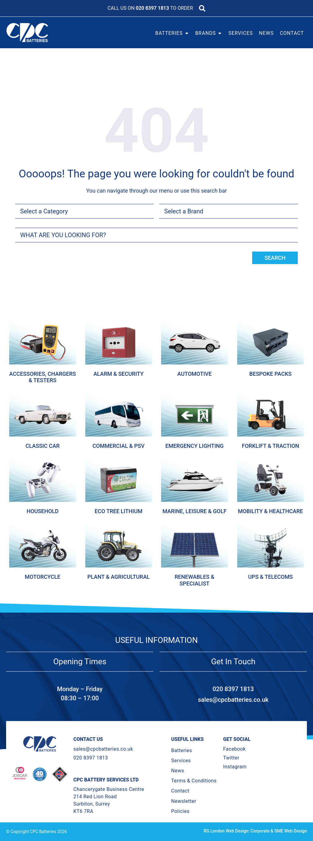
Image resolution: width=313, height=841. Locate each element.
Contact (180, 791)
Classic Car (42, 446)
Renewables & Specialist (194, 580)
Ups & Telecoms (270, 577)
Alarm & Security (119, 374)
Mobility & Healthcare (270, 511)
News (177, 771)
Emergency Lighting (194, 446)
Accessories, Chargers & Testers (42, 377)
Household (43, 511)
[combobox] (156, 235)
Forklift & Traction (270, 446)
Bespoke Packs (270, 374)
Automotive (194, 374)
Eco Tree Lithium (118, 511)
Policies (180, 811)
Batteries (181, 750)
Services (181, 760)
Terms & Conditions (194, 781)
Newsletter (183, 801)
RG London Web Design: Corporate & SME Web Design (255, 830)
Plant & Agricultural (118, 577)
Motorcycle (42, 577)
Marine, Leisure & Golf (194, 511)
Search (274, 258)
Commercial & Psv (119, 446)
